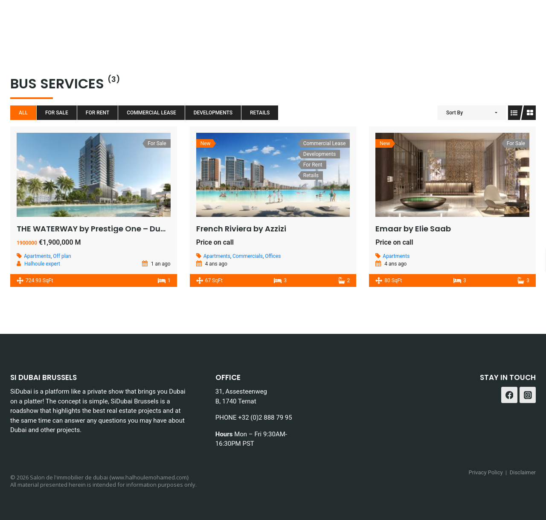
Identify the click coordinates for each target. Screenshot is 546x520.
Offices (273, 256)
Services (216, 21)
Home (114, 21)
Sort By (454, 113)
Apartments (37, 256)
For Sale (56, 113)
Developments (213, 113)
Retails (260, 113)
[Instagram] (526, 21)
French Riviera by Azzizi (241, 228)
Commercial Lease (151, 113)
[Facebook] (504, 21)
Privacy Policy (486, 472)
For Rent (97, 113)
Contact (462, 21)
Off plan (62, 256)
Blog (292, 21)
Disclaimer (523, 472)
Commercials (247, 256)
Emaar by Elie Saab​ (413, 228)
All (23, 113)
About (258, 21)
